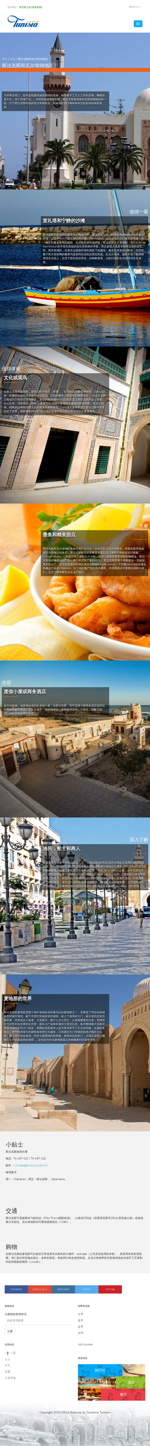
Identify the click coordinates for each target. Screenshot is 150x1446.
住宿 (7, 1359)
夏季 (80, 1321)
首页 (4, 59)
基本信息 (10, 1353)
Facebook (16, 1289)
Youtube (110, 1289)
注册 (10, 1331)
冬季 (80, 1314)
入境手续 (10, 1378)
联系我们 (12, 7)
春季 (80, 1327)
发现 (12, 59)
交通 (7, 1372)
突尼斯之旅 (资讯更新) (30, 7)
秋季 (80, 1333)
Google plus (39, 1289)
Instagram (63, 1289)
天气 (7, 1365)
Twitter (86, 1289)
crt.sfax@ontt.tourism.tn (31, 1165)
